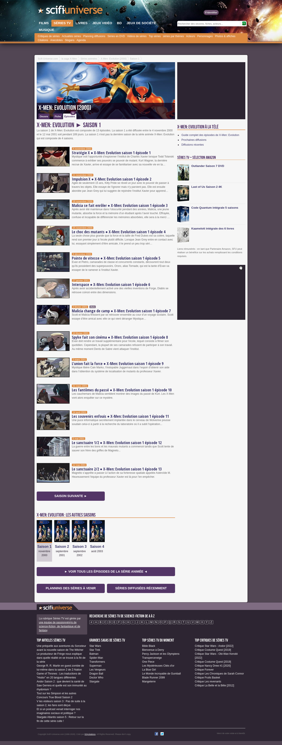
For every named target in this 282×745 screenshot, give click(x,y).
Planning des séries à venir (71, 588)
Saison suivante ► (70, 496)
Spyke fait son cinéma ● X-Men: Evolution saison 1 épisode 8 (120, 337)
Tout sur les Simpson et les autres (56, 693)
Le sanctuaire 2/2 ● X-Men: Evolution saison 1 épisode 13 (117, 469)
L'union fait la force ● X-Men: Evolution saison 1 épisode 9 (117, 363)
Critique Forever (204, 669)
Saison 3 (79, 546)
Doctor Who (96, 677)
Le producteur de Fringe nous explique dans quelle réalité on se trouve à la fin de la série (61, 657)
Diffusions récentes (192, 144)
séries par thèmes (173, 36)
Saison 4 (97, 546)
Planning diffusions (94, 36)
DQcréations (90, 734)
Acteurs (190, 36)
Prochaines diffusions (193, 139)
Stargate (94, 681)
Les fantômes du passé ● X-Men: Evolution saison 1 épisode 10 (122, 389)
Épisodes (70, 116)
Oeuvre (44, 116)
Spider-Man (96, 657)
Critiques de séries (49, 36)
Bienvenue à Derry (153, 649)
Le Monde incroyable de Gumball (161, 673)
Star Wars (95, 645)
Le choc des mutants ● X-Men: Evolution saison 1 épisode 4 (118, 231)
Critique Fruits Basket (207, 677)
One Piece (148, 661)
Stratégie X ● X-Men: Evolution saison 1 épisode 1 (111, 152)
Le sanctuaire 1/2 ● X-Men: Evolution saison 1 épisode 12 (117, 442)
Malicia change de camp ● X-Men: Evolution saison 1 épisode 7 (121, 310)
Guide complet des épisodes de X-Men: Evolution (210, 135)
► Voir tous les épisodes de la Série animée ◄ (105, 571)
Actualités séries (71, 36)
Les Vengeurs (97, 669)
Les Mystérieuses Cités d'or (158, 665)
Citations (43, 40)
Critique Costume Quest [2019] (213, 649)
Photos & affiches (225, 36)
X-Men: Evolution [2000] (64, 108)
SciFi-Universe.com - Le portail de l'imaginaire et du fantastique (71, 10)
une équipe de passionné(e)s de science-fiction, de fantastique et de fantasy (59, 626)
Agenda (81, 40)
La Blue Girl (149, 669)
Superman (95, 665)
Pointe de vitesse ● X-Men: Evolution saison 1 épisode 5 (116, 258)
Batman (93, 653)
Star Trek (94, 649)
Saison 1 (44, 546)
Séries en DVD (116, 36)
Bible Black (148, 645)
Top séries (155, 36)
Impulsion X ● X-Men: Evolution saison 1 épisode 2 (111, 179)
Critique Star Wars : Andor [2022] (214, 645)
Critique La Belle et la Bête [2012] (214, 685)
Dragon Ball (96, 673)
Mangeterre (148, 681)
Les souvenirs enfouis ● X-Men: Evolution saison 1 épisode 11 (120, 416)
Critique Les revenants (208, 681)
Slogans (69, 40)
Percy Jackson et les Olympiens (160, 653)
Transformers (97, 661)
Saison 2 (62, 546)
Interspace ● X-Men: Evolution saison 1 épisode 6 (111, 284)
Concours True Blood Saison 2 (54, 697)
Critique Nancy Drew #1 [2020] (213, 665)
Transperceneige (152, 657)
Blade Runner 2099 (153, 677)
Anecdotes (56, 40)
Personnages (205, 36)
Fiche (58, 116)
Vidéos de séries (137, 36)
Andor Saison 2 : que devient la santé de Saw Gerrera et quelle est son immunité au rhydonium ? (62, 685)
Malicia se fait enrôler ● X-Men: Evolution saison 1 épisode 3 (120, 205)
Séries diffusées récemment (141, 588)
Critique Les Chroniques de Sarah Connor (219, 673)
